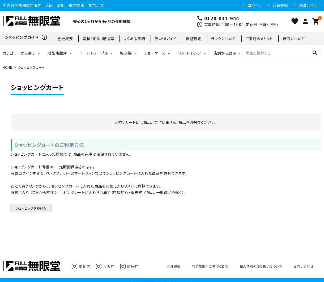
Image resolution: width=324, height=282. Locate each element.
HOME (7, 67)
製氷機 (126, 53)
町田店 (129, 266)
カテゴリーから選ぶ (19, 53)
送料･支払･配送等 (98, 38)
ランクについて (223, 38)
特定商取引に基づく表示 (210, 266)
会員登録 (280, 5)
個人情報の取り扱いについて (261, 266)
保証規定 (194, 38)
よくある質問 (134, 38)
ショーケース (154, 53)
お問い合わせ (310, 5)
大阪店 (105, 266)
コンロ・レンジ (189, 53)
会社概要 (65, 38)
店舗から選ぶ (225, 53)
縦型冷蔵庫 (57, 53)
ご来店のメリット (259, 38)
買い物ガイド (165, 38)
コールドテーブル (93, 53)
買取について (294, 38)
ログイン (255, 5)
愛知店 (81, 266)
